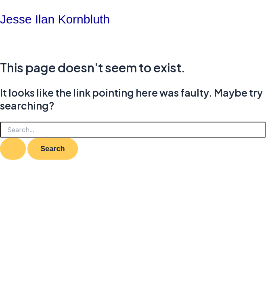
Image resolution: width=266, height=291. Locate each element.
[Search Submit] (13, 149)
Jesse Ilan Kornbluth (55, 19)
